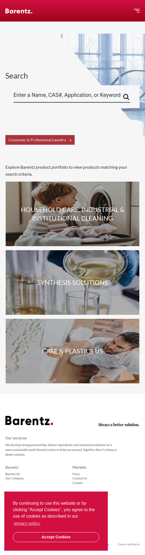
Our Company (14, 478)
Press (76, 474)
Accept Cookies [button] (56, 537)
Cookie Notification (129, 544)
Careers (77, 483)
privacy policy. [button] (27, 523)
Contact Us (79, 478)
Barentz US (12, 474)
